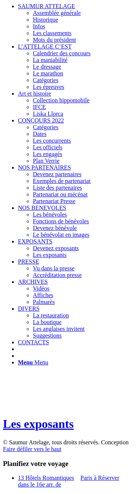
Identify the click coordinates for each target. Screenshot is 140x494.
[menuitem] (77, 23)
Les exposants (38, 424)
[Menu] (33, 362)
